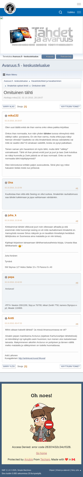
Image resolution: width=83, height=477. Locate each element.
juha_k (12, 215)
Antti (11, 318)
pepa (11, 277)
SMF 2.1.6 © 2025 (9, 470)
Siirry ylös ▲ (76, 470)
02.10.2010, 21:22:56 (13, 188)
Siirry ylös (9, 366)
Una (10, 182)
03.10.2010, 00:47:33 (13, 323)
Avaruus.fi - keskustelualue (26, 65)
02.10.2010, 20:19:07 (13, 121)
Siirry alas (8, 107)
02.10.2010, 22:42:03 (13, 282)
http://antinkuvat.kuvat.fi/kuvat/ (32, 358)
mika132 (13, 115)
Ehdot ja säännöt (63, 470)
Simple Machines (24, 470)
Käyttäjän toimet (70, 107)
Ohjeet (51, 470)
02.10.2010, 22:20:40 (13, 220)
